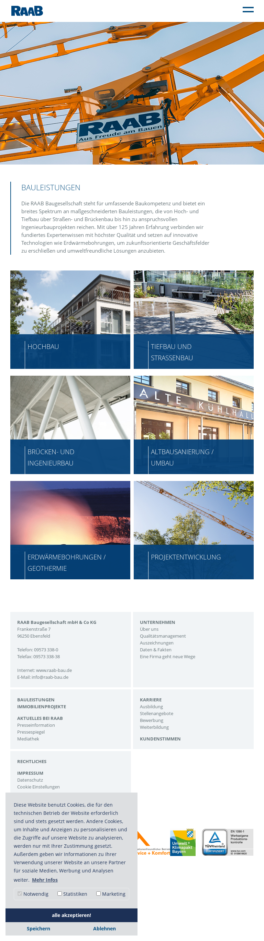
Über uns (149, 629)
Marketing (110, 894)
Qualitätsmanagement (163, 636)
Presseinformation (36, 725)
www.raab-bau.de (54, 670)
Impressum (30, 773)
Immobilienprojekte (41, 706)
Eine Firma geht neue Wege (167, 656)
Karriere (151, 700)
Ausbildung (151, 706)
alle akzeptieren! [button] (71, 915)
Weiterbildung (154, 727)
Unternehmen (157, 622)
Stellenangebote (156, 713)
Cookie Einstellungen (38, 787)
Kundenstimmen (160, 739)
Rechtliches (31, 761)
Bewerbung (151, 720)
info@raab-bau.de (50, 677)
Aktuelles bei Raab (40, 718)
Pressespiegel (31, 732)
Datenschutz (30, 780)
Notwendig (33, 894)
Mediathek (28, 739)
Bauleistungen (36, 700)
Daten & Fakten (156, 650)
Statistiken (72, 894)
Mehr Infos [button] (45, 880)
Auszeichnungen (157, 643)
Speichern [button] (38, 928)
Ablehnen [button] (104, 928)
